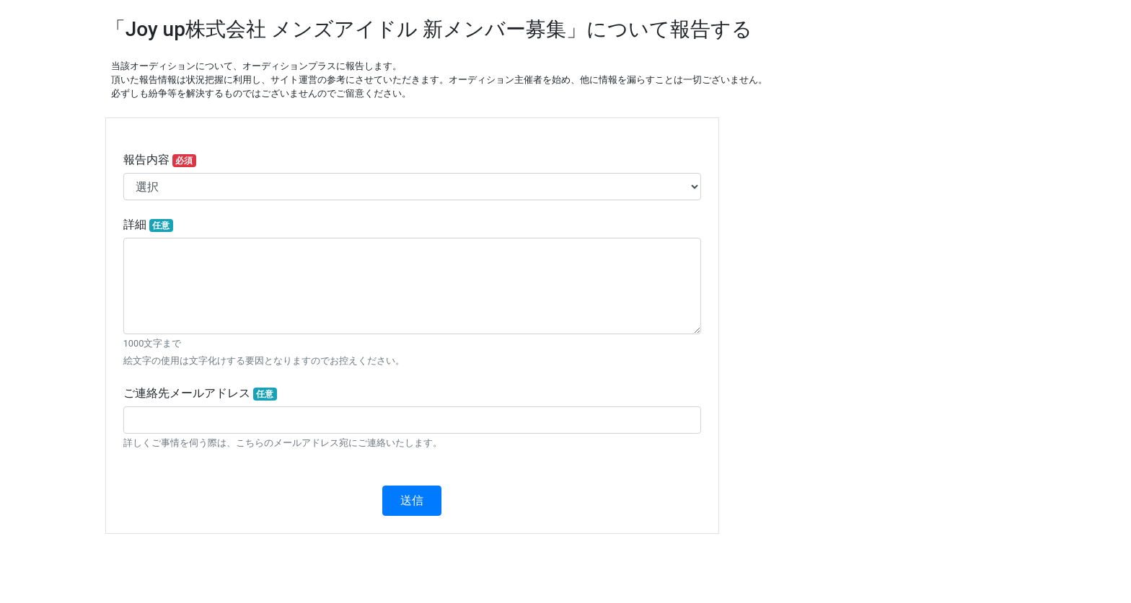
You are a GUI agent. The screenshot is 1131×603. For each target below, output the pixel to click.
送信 (411, 500)
